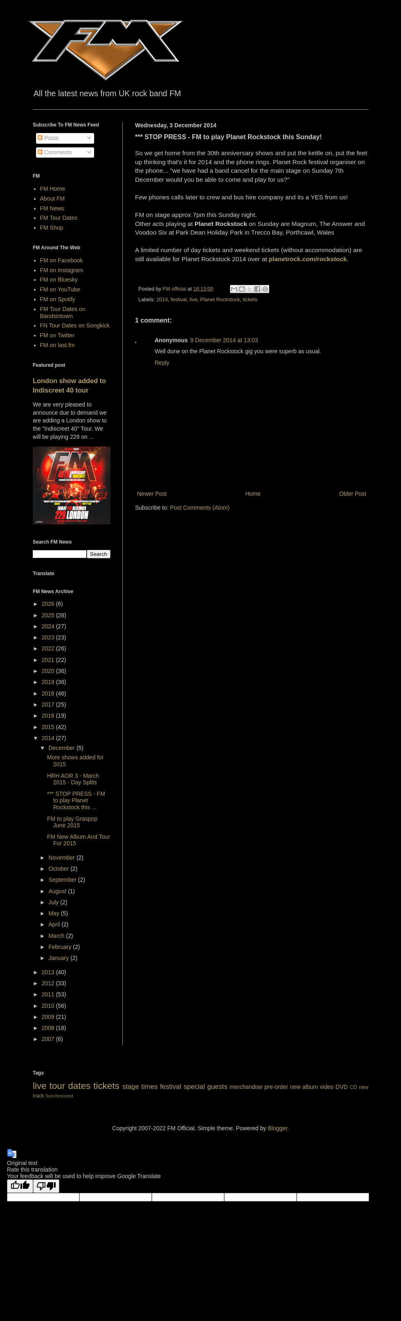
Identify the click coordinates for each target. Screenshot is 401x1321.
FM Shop (51, 227)
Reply (162, 362)
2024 (49, 626)
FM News (52, 208)
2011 (49, 994)
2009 (49, 1017)
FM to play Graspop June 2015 (72, 822)
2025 (49, 615)
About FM (52, 198)
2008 (49, 1028)
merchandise (246, 1087)
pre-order (276, 1087)
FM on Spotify (57, 299)
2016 (49, 715)
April (54, 924)
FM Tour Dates (59, 218)
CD (353, 1087)
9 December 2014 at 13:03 (224, 340)
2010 (49, 1006)
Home (252, 493)
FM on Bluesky (59, 279)
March (57, 936)
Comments (55, 152)
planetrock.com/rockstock (308, 258)
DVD (342, 1087)
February (60, 947)
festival (179, 300)
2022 (49, 648)
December (62, 748)
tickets (250, 300)
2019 (49, 682)
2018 (49, 693)
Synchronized (59, 1095)
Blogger (277, 1128)
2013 (49, 972)
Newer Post (152, 493)
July (54, 902)
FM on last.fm (57, 345)
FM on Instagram (61, 270)
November (62, 857)
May (54, 913)
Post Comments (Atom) (200, 507)
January (59, 958)
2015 (49, 727)
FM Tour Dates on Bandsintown (63, 312)
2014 (162, 300)
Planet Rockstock (220, 300)
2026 (49, 604)
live (193, 300)
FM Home (52, 188)
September (63, 879)
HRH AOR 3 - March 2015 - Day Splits (73, 779)
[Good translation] (20, 1186)
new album (304, 1087)
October (59, 868)
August (58, 891)
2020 (49, 671)
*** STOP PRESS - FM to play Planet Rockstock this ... (76, 800)
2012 (49, 983)
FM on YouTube (60, 289)
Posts (48, 138)
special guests (206, 1087)
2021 (49, 660)
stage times (140, 1087)
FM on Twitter (57, 335)
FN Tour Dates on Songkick (75, 325)
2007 (49, 1039)
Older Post (352, 493)
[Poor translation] (46, 1186)
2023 (49, 637)
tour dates (70, 1086)
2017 (49, 704)
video (326, 1087)
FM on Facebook (61, 260)
